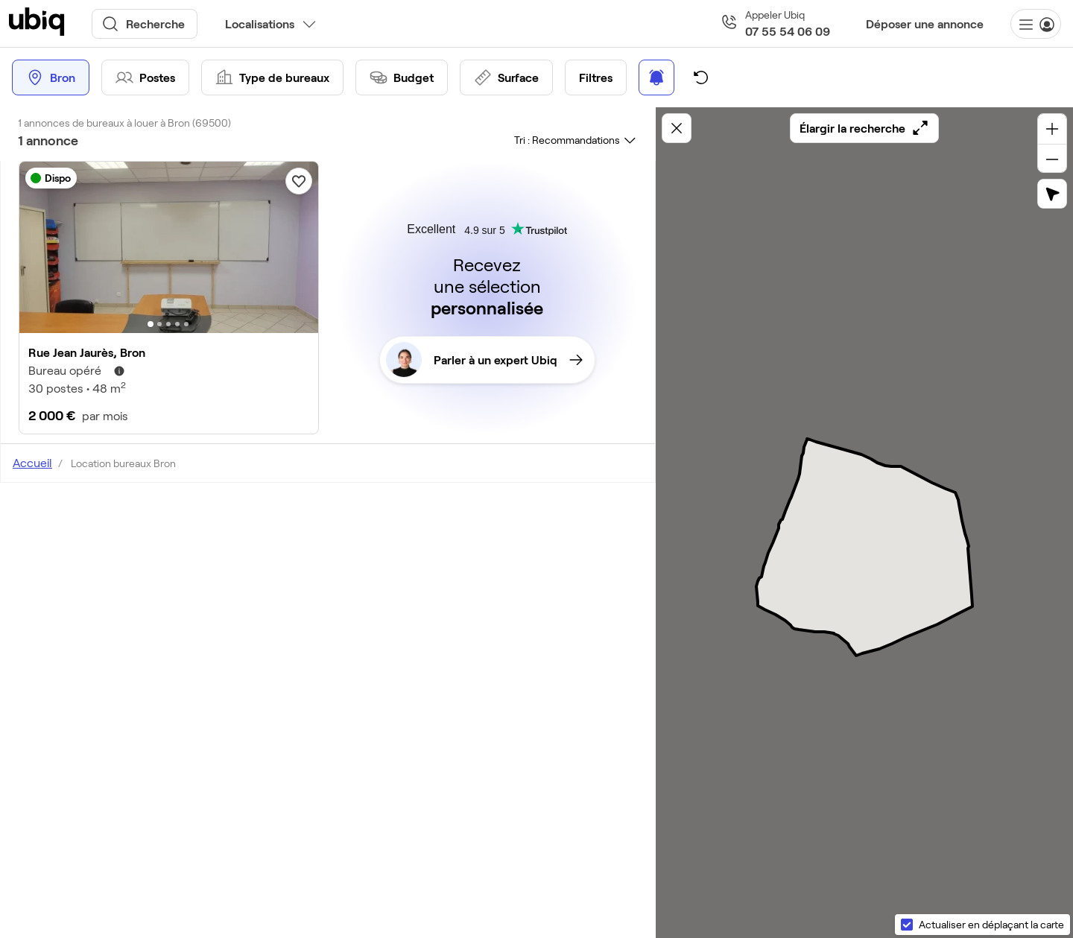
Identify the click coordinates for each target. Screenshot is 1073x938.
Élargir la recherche (864, 128)
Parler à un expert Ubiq (484, 360)
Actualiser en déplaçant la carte (991, 924)
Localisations (259, 23)
